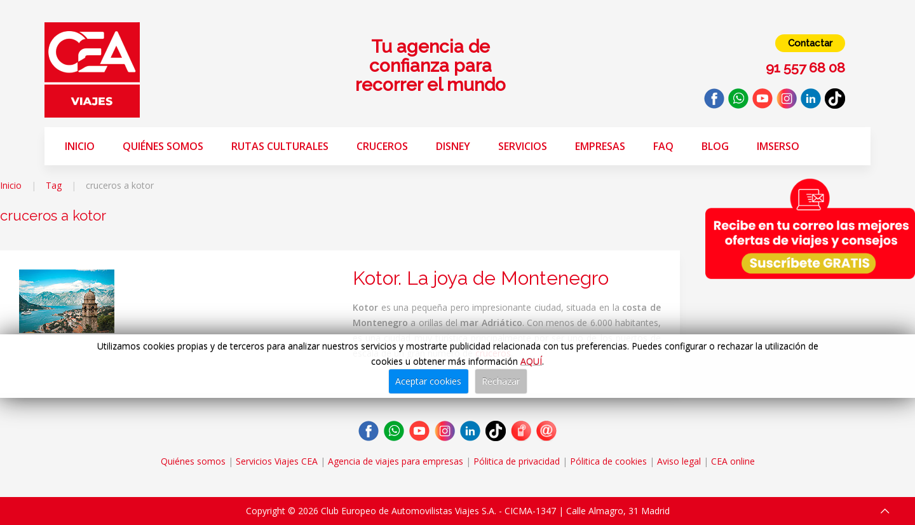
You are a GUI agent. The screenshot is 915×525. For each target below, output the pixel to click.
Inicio (80, 146)
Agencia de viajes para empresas (395, 461)
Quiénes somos (163, 146)
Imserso (778, 146)
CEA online (733, 461)
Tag (54, 185)
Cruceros (382, 146)
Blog (715, 146)
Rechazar (501, 381)
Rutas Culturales (280, 146)
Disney (453, 146)
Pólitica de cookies (608, 461)
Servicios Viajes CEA (277, 461)
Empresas (600, 146)
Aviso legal (679, 461)
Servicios (522, 146)
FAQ (663, 146)
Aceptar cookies (428, 381)
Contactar (810, 43)
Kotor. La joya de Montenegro (481, 278)
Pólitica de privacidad (516, 461)
